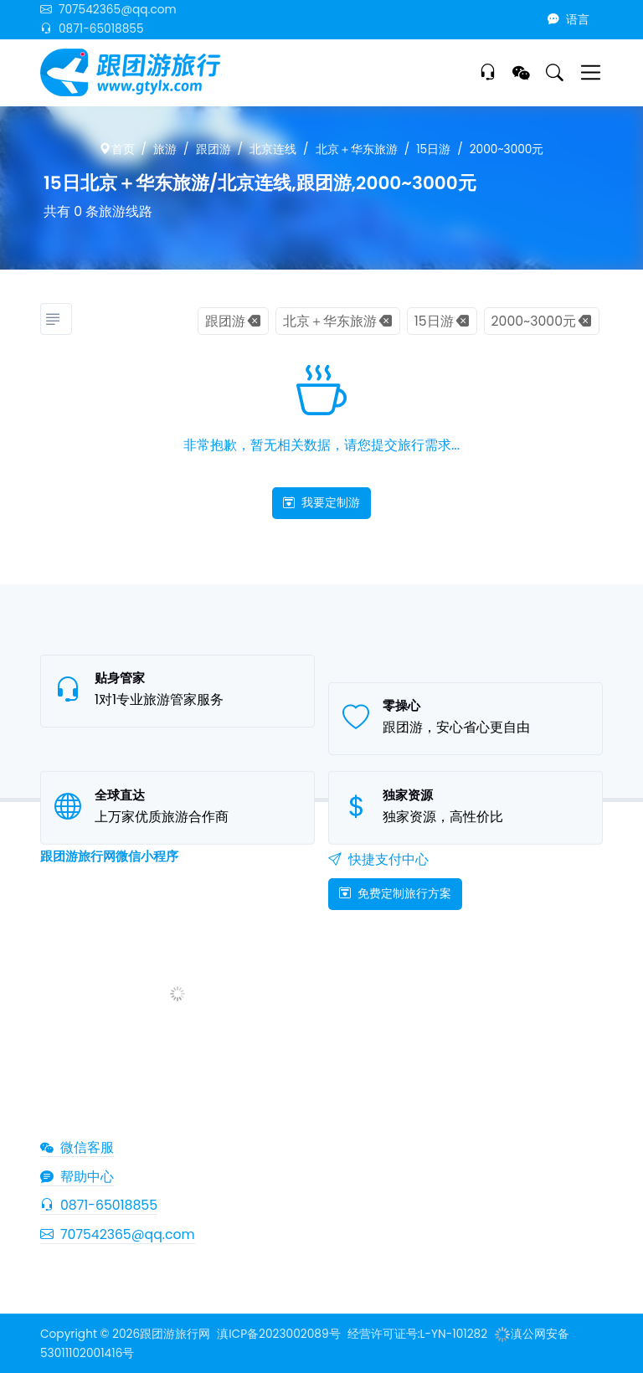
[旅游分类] (56, 319)
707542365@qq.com (108, 10)
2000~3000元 (507, 149)
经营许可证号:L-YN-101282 (417, 1334)
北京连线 (272, 149)
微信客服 (77, 1147)
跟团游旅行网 (175, 1334)
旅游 (165, 149)
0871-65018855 (92, 29)
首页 (117, 149)
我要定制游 (321, 502)
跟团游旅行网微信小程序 (109, 856)
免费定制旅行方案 (395, 893)
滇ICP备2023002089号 (278, 1334)
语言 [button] (568, 20)
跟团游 (213, 149)
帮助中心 (77, 1176)
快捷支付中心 (378, 859)
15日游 (433, 149)
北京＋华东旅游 (357, 149)
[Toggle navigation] (591, 72)
